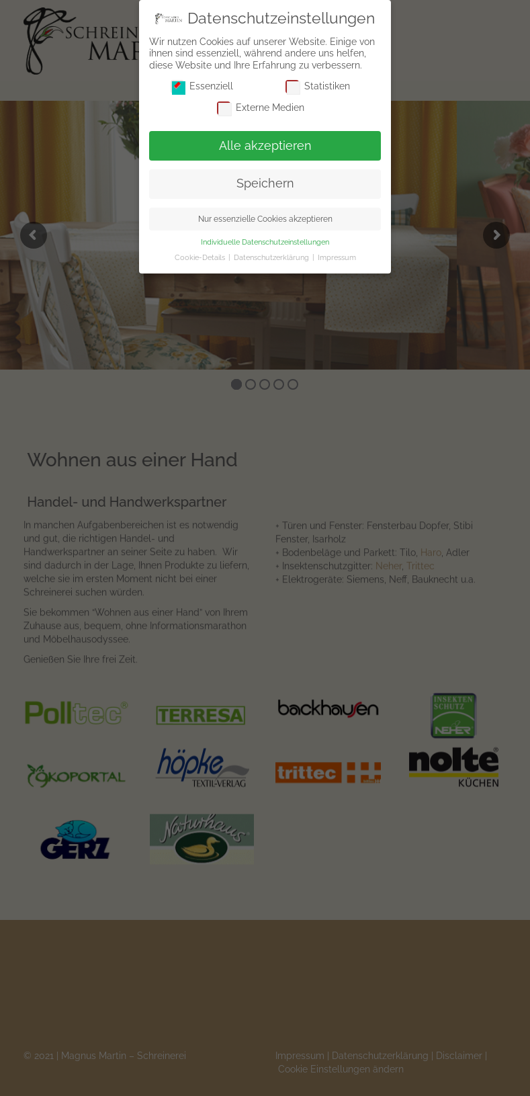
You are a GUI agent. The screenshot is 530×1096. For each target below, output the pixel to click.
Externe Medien (260, 107)
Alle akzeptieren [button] (265, 146)
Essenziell (202, 86)
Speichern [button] (265, 183)
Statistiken (317, 86)
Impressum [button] (337, 257)
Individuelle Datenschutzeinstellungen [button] (265, 242)
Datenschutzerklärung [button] (272, 257)
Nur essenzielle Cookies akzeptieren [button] (265, 219)
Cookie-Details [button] (201, 257)
